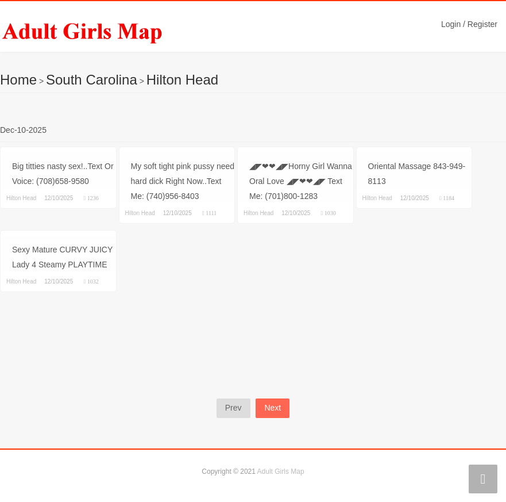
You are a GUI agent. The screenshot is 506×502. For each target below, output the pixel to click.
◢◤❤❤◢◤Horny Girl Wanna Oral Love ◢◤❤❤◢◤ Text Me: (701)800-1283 (300, 181)
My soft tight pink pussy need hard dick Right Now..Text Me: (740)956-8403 (183, 181)
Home (18, 79)
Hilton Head (182, 79)
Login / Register (469, 24)
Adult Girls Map (280, 471)
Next (272, 407)
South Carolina (91, 79)
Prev (233, 407)
